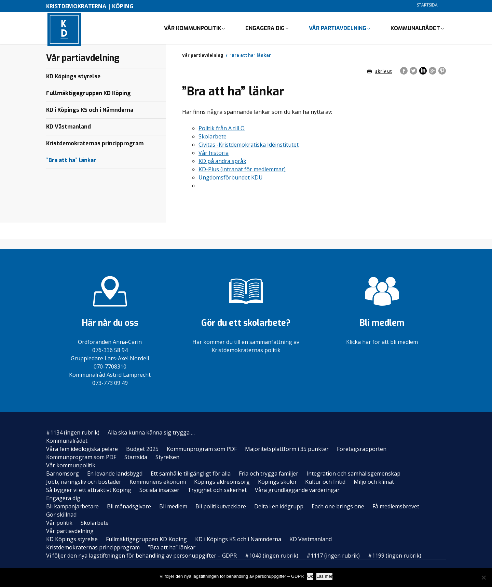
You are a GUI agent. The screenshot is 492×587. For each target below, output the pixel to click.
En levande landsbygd (114, 476)
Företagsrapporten (361, 451)
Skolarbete (213, 139)
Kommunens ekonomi (157, 484)
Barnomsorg (62, 476)
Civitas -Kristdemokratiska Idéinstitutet (249, 147)
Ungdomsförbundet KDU (231, 180)
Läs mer (324, 576)
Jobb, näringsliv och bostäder (83, 484)
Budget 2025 (142, 451)
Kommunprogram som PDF (202, 451)
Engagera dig (265, 29)
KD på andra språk (222, 163)
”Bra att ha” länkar (71, 162)
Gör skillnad (61, 517)
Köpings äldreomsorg (222, 484)
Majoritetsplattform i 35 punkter (287, 451)
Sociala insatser (159, 492)
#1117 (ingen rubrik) (333, 558)
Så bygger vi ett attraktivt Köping (88, 492)
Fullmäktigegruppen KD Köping (88, 95)
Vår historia (214, 155)
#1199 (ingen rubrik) (394, 558)
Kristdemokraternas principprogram (95, 145)
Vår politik (59, 525)
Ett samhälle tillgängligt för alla (191, 476)
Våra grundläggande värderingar (297, 492)
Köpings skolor (277, 484)
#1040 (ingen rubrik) (271, 558)
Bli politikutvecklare (220, 508)
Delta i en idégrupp (278, 508)
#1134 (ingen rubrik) (72, 435)
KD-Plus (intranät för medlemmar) (242, 171)
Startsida (427, 5)
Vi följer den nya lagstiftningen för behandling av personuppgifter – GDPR (141, 558)
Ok (310, 576)
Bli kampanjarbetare (72, 508)
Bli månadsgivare (129, 508)
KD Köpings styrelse (73, 78)
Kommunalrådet (415, 29)
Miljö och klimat (374, 484)
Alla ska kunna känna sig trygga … (151, 435)
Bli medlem (173, 508)
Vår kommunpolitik (192, 29)
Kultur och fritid (325, 484)
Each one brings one (338, 508)
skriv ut (379, 74)
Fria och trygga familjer (268, 476)
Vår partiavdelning (337, 29)
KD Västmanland (68, 129)
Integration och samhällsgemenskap (353, 476)
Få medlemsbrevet (395, 508)
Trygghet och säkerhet (217, 492)
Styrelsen (167, 459)
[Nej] (483, 577)
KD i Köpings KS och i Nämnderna (89, 112)
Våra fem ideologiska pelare (82, 451)
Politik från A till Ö (222, 130)
